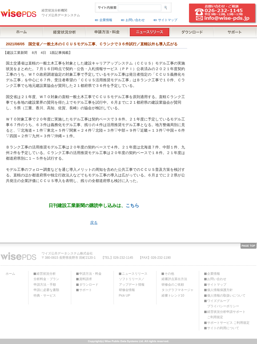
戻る (94, 222)
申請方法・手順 (45, 284)
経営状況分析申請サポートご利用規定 (226, 314)
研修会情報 (127, 290)
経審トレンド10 (173, 295)
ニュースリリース (134, 274)
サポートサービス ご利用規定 (228, 323)
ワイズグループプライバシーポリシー (223, 303)
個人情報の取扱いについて (226, 295)
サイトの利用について (223, 328)
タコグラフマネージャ (178, 290)
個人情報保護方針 (220, 290)
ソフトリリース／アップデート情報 (131, 281)
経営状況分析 (46, 274)
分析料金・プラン (46, 279)
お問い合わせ (135, 20)
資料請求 (85, 279)
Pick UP (124, 295)
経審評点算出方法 (174, 279)
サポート (85, 290)
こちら (132, 205)
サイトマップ (167, 20)
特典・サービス (45, 295)
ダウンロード (88, 284)
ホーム (10, 274)
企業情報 (105, 20)
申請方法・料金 (90, 274)
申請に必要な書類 (46, 290)
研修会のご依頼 (173, 284)
